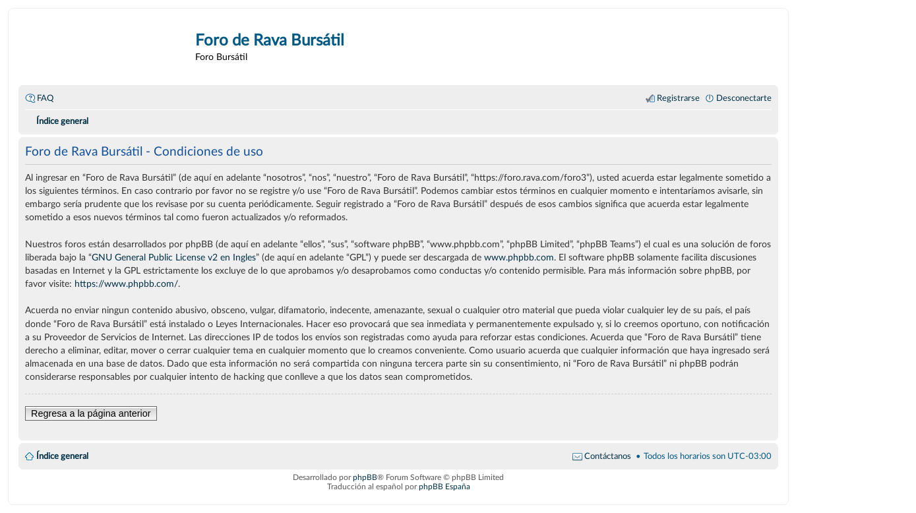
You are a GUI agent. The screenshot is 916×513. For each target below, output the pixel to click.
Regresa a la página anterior (91, 413)
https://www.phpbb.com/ (126, 284)
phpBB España (444, 487)
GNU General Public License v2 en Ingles (174, 257)
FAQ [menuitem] (45, 98)
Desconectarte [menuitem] (744, 98)
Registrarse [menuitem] (678, 98)
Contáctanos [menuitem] (607, 456)
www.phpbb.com (519, 257)
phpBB (365, 477)
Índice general (62, 456)
